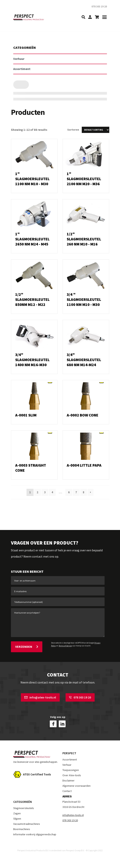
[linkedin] (62, 718)
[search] (83, 17)
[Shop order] (95, 130)
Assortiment (69, 753)
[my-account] (90, 17)
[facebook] (53, 718)
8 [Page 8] (84, 492)
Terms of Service (65, 645)
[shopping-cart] (97, 17)
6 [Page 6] (69, 492)
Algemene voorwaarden (76, 780)
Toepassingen (70, 764)
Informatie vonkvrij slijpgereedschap (34, 828)
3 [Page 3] (44, 492)
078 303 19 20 (80, 696)
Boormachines (21, 823)
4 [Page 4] (52, 492)
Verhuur (66, 759)
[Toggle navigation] (103, 17)
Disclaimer (68, 774)
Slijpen (17, 812)
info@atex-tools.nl (40, 696)
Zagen (17, 807)
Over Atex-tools (71, 769)
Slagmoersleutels (23, 802)
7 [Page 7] (76, 492)
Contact (67, 785)
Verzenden (26, 646)
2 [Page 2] (37, 492)
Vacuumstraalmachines (26, 818)
